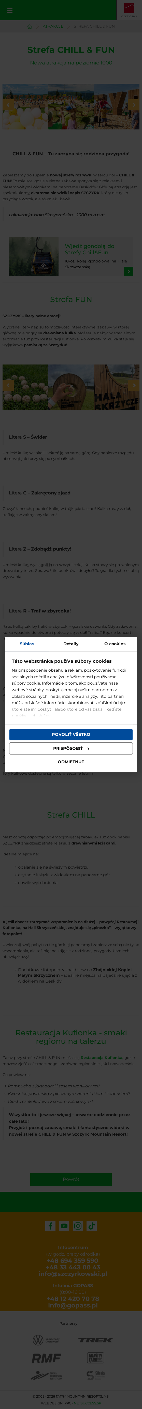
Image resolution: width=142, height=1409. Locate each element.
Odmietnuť (71, 762)
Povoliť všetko (71, 734)
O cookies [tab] (115, 643)
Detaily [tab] (71, 643)
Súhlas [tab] (27, 643)
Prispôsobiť (71, 748)
